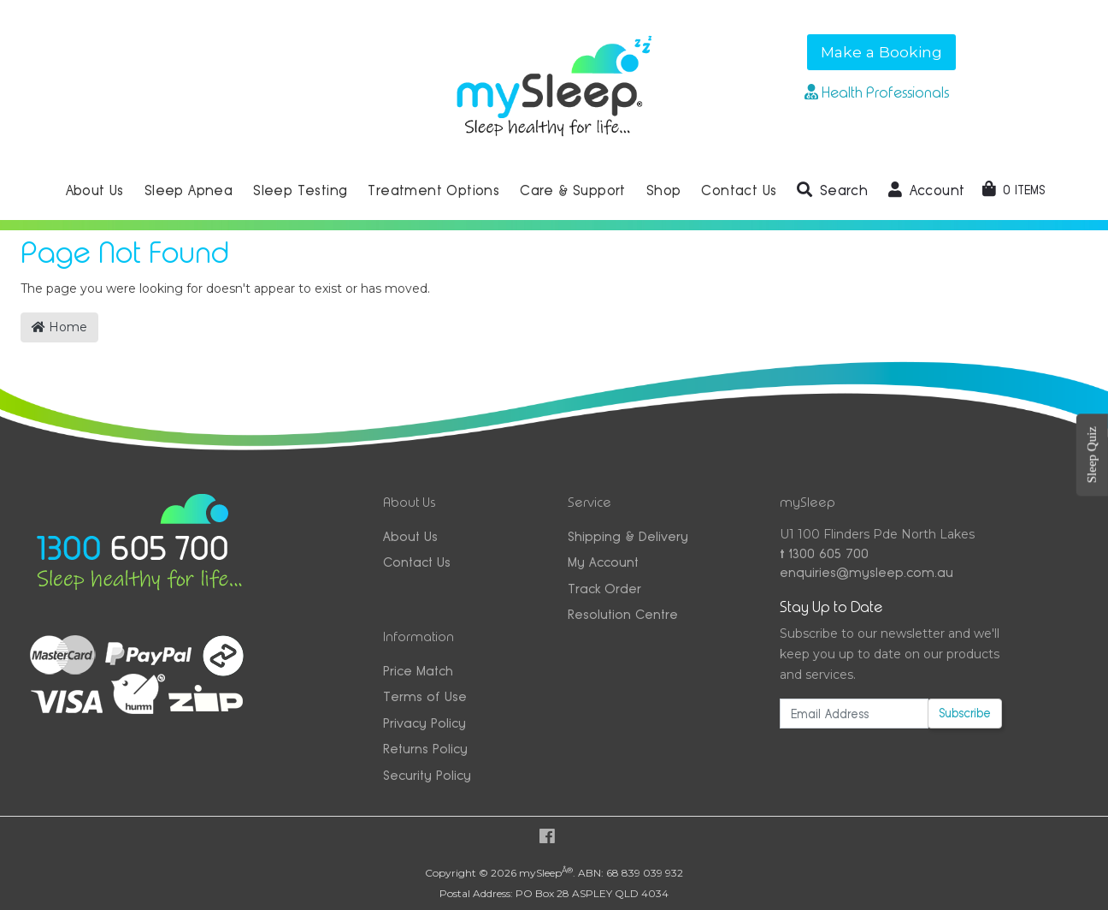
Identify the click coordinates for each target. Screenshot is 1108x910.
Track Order (604, 588)
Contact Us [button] (738, 190)
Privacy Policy (424, 723)
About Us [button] (95, 190)
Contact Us (417, 562)
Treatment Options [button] (433, 190)
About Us (410, 536)
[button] (832, 191)
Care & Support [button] (573, 190)
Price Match (418, 670)
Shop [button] (663, 190)
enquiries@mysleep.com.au (866, 572)
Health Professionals (876, 92)
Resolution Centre (623, 614)
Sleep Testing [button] (300, 190)
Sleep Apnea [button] (188, 190)
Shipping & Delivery (628, 536)
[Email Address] (854, 714)
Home (59, 327)
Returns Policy (425, 748)
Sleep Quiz (1092, 454)
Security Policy (427, 775)
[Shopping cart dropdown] (1013, 190)
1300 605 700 (824, 553)
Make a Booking (881, 52)
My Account (603, 562)
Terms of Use (425, 696)
